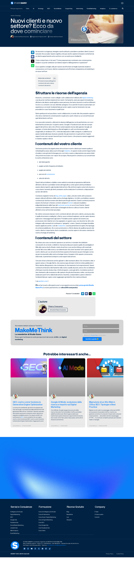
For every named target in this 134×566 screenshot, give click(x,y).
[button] (32, 52)
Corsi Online (42, 531)
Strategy (40, 8)
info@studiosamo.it (60, 546)
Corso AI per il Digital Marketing (48, 517)
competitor (61, 226)
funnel (70, 203)
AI (33, 8)
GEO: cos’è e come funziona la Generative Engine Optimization (28, 403)
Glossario (69, 520)
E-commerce (113, 8)
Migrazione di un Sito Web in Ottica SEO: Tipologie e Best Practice (102, 404)
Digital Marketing (15, 514)
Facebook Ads (15, 523)
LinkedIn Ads (14, 528)
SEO (48, 8)
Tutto (27, 8)
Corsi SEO (42, 523)
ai (52, 226)
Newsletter (70, 514)
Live (68, 517)
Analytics (103, 8)
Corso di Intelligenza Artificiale (47, 512)
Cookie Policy (119, 554)
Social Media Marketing (17, 526)
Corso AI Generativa (44, 514)
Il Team (97, 512)
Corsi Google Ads (44, 526)
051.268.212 (50, 546)
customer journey (64, 205)
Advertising (79, 8)
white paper (63, 196)
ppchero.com (43, 281)
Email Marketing (91, 8)
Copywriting (68, 8)
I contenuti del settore (44, 85)
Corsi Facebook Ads (44, 528)
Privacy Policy (94, 335)
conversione (50, 174)
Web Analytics (15, 531)
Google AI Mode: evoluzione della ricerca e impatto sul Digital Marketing (66, 404)
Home (12, 15)
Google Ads (14, 520)
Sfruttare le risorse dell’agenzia (47, 81)
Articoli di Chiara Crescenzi (58, 310)
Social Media (57, 8)
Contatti (97, 517)
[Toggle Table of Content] (54, 78)
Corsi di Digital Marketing (46, 520)
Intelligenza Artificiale (17, 512)
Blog (68, 512)
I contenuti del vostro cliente (46, 83)
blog (56, 196)
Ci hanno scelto (99, 514)
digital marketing (87, 98)
